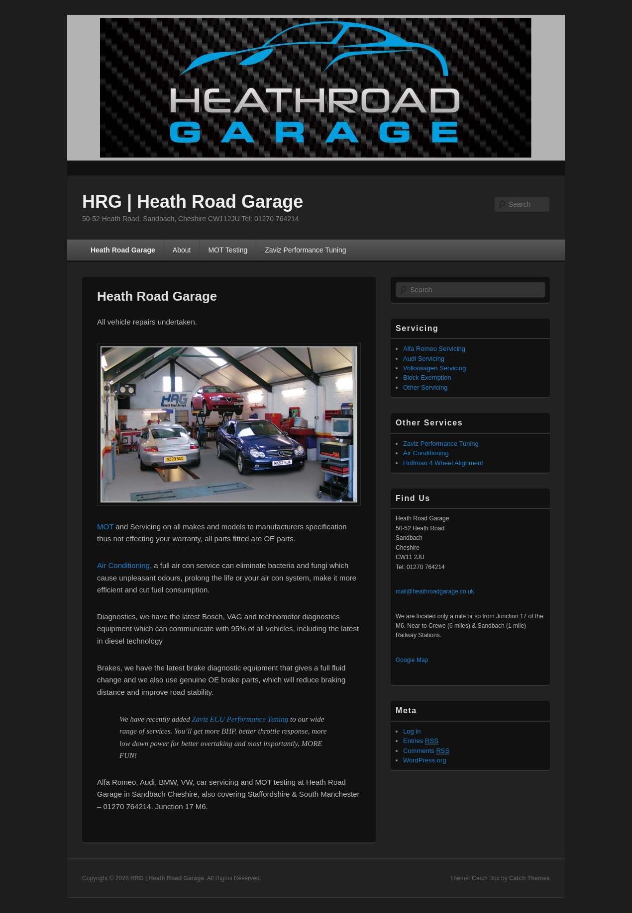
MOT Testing (227, 250)
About (182, 250)
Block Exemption (427, 377)
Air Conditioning (123, 565)
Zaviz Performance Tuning (305, 250)
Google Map (412, 660)
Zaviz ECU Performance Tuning (240, 719)
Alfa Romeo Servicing (434, 348)
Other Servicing (425, 387)
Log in (412, 731)
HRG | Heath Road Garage (192, 201)
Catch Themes (529, 878)
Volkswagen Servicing (434, 368)
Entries (420, 741)
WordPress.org (424, 760)
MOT (105, 526)
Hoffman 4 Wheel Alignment (443, 463)
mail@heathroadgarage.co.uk (435, 591)
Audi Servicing (423, 358)
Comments (426, 751)
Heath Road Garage (123, 250)
